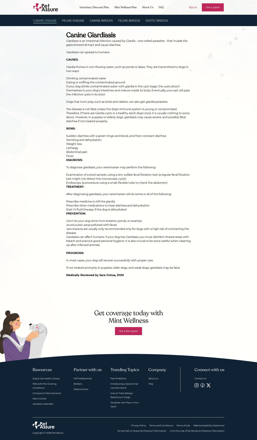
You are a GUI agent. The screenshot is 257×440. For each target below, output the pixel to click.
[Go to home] (45, 7)
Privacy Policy (138, 425)
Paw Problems (118, 378)
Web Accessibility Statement (208, 425)
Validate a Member (43, 404)
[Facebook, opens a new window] (203, 385)
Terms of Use (183, 425)
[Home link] (44, 425)
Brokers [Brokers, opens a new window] (78, 383)
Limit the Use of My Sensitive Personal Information (197, 430)
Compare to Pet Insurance (47, 393)
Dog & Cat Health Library (46, 378)
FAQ (161, 7)
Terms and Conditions (161, 425)
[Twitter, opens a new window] (209, 385)
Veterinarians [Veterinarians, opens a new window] (81, 389)
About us (153, 378)
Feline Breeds (129, 20)
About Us (147, 7)
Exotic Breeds (157, 20)
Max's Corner (39, 398)
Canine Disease (45, 20)
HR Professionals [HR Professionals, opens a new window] (83, 378)
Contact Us (200, 378)
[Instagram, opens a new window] (197, 385)
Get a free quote (128, 331)
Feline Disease (73, 20)
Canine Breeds (101, 20)
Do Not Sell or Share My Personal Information (141, 430)
